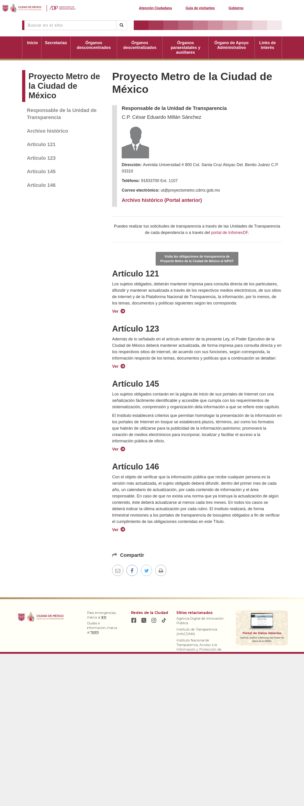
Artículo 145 (41, 171)
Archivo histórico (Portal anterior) (162, 200)
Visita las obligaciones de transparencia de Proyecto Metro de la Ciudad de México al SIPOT (197, 259)
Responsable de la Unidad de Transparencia (62, 113)
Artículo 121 (41, 144)
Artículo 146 (41, 185)
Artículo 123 (41, 158)
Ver (115, 311)
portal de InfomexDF (229, 232)
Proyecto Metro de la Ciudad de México (64, 86)
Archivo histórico (47, 131)
